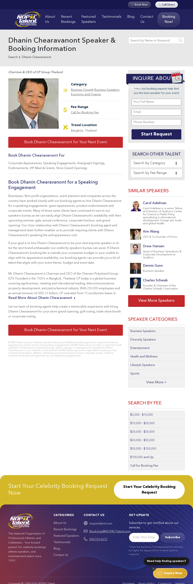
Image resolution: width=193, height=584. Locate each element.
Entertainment (139, 348)
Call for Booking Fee (85, 112)
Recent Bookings (68, 19)
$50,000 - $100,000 (143, 448)
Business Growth (82, 90)
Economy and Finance (86, 94)
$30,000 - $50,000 (142, 440)
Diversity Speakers (143, 339)
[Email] (144, 537)
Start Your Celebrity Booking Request (149, 489)
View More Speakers (156, 301)
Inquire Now (170, 573)
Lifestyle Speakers (142, 365)
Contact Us (146, 19)
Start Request (156, 134)
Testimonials (111, 16)
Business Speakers (106, 90)
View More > (156, 382)
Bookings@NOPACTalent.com (109, 531)
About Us (50, 19)
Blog (131, 16)
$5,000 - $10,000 (141, 414)
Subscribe (172, 537)
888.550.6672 (98, 539)
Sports (134, 373)
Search (13, 57)
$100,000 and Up (142, 457)
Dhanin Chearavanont (36, 57)
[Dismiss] (154, 569)
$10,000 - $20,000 (142, 423)
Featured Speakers (88, 19)
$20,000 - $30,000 (142, 431)
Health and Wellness (144, 356)
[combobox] (156, 163)
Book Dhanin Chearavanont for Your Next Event (65, 142)
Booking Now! (168, 19)
